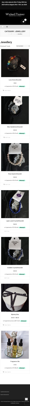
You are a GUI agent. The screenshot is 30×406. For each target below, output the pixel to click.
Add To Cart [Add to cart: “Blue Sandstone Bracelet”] (7, 137)
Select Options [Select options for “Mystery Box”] (8, 325)
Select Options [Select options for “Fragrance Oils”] (8, 372)
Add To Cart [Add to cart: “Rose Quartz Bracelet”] (7, 184)
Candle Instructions (5, 391)
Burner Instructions (5, 394)
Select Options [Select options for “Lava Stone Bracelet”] (8, 90)
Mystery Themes (15, 403)
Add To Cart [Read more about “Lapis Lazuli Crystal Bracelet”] (6, 231)
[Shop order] (23, 46)
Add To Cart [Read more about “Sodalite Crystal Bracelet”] (6, 278)
